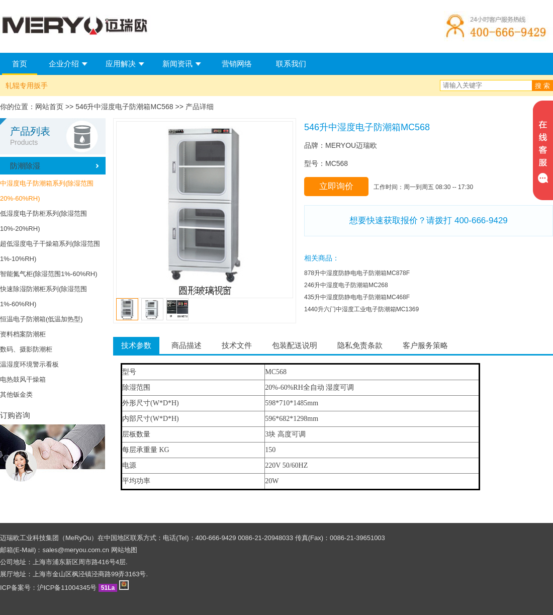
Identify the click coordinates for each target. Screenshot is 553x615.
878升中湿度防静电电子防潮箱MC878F (357, 273)
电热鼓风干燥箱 (23, 379)
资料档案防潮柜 (23, 334)
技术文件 (237, 345)
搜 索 (542, 86)
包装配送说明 (294, 345)
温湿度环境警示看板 (29, 364)
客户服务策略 (425, 345)
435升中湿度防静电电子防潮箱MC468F (357, 297)
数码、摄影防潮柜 (26, 349)
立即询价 (336, 186)
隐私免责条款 (360, 345)
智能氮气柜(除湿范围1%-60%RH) (49, 274)
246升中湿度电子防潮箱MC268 (346, 285)
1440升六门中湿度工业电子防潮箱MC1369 (361, 309)
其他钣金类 (16, 394)
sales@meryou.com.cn (76, 550)
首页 (19, 63)
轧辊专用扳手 (27, 85)
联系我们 (291, 63)
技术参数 (136, 345)
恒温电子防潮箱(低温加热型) (41, 319)
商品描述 (186, 345)
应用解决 (121, 63)
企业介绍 (64, 63)
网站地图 (124, 550)
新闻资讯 (177, 63)
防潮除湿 (25, 165)
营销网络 (237, 63)
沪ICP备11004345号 (67, 587)
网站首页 (49, 107)
